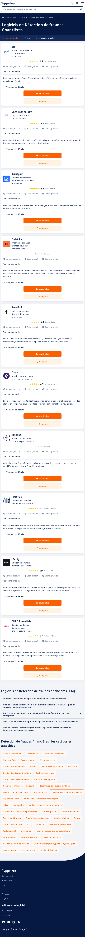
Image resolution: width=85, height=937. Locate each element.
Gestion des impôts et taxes (16, 824)
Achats (33, 766)
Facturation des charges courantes (19, 850)
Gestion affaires (61, 818)
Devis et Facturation (12, 753)
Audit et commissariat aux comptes (45, 805)
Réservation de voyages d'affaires (55, 785)
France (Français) (21, 929)
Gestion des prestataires (60, 824)
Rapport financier (11, 798)
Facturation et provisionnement (17, 831)
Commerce (39, 824)
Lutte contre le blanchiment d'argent (41, 798)
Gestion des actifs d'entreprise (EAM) (20, 811)
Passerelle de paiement (52, 766)
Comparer (43, 101)
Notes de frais (9, 760)
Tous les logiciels (11, 38)
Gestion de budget (48, 850)
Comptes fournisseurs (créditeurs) (18, 785)
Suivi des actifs (40, 792)
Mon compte (7, 910)
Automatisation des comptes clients (53, 831)
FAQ (27, 38)
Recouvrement (27, 760)
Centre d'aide (7, 915)
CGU (4, 885)
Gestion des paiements (54, 753)
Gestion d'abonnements (14, 766)
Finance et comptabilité (16, 17)
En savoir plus (42, 93)
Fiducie (77, 818)
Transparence (7, 880)
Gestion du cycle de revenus (16, 843)
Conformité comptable (44, 779)
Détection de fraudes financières (67, 792)
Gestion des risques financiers (17, 773)
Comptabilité (32, 753)
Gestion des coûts (52, 837)
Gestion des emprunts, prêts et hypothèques (54, 843)
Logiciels (5, 898)
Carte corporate (49, 811)
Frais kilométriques (12, 818)
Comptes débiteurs (70, 811)
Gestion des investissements (16, 779)
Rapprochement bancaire (37, 818)
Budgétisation (9, 837)
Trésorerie (72, 766)
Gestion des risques (45, 773)
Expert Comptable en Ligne (15, 792)
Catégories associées (45, 38)
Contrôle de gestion (30, 837)
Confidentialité (7, 876)
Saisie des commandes (13, 805)
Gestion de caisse (47, 760)
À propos (5, 894)
